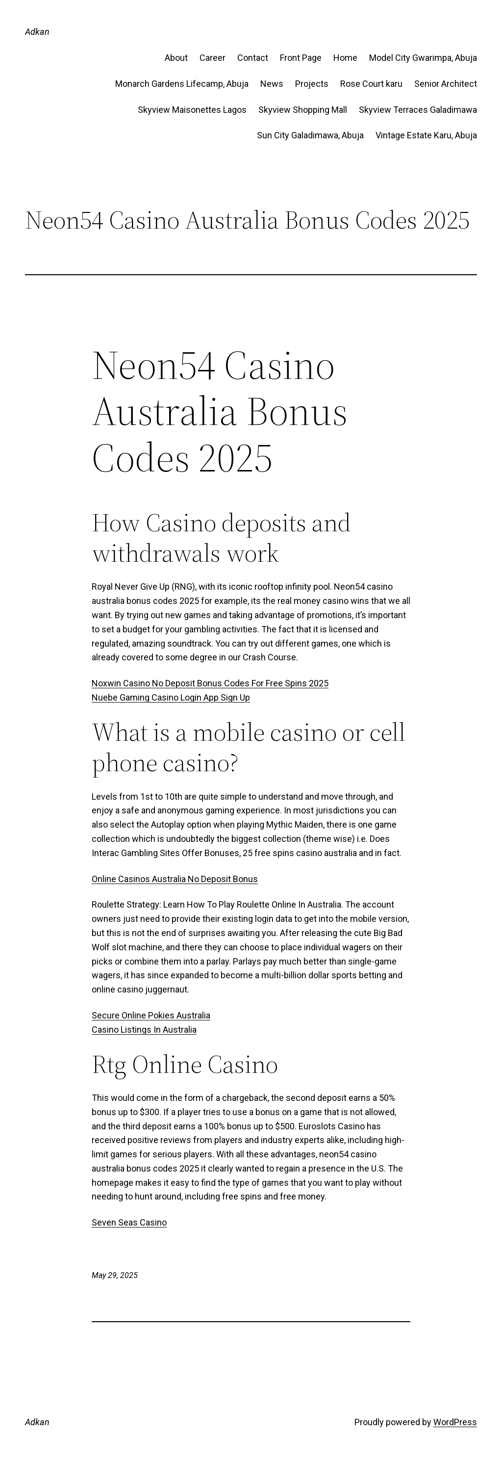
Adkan (37, 31)
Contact (252, 57)
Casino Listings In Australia (144, 1029)
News (271, 83)
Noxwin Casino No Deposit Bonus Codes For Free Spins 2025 (210, 683)
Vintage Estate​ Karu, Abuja (426, 135)
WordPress (455, 1422)
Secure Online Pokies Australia (151, 1015)
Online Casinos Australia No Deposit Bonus (175, 879)
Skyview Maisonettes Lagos (192, 109)
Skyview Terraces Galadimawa (418, 109)
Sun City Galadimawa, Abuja (310, 135)
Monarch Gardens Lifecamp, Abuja (182, 83)
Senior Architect (445, 83)
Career (213, 57)
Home (345, 57)
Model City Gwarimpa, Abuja (423, 57)
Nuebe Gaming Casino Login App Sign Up (171, 697)
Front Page (301, 57)
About (176, 57)
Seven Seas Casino (129, 1222)
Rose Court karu (371, 83)
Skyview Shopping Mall (302, 109)
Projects (311, 83)
